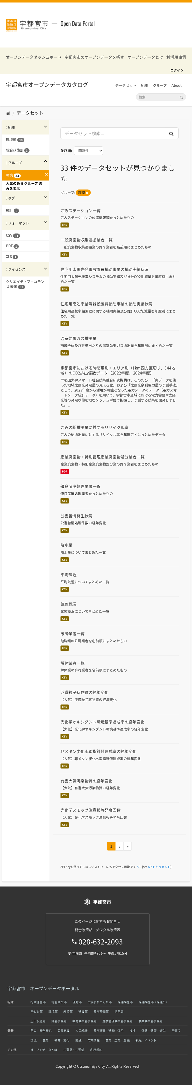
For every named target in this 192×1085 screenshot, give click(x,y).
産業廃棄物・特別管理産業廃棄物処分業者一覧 (102, 457)
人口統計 (82, 1030)
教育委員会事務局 (84, 1021)
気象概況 (68, 604)
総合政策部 (59, 1002)
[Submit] (181, 96)
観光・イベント (146, 1040)
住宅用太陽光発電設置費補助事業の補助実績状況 (104, 269)
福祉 (133, 1030)
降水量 (66, 545)
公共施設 (64, 1030)
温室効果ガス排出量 (78, 338)
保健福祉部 (125, 1002)
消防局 (119, 1011)
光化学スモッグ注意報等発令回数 (90, 810)
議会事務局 (59, 1021)
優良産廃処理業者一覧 (80, 486)
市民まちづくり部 (100, 1002)
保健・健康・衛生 (154, 1030)
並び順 (65, 150)
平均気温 (68, 575)
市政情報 (94, 1040)
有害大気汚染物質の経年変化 (86, 781)
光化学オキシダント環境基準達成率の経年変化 (102, 722)
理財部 (77, 1002)
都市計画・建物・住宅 (109, 1030)
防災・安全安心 (41, 1030)
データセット (125, 85)
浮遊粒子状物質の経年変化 (84, 692)
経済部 (68, 1011)
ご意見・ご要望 (73, 1050)
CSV (64, 225)
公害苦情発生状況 (76, 516)
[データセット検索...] (113, 133)
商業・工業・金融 (118, 1040)
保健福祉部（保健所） (153, 1002)
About (177, 85)
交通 (79, 1040)
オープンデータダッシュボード (34, 57)
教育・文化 (62, 1040)
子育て (176, 1030)
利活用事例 (176, 57)
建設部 (83, 1011)
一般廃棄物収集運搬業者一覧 (86, 240)
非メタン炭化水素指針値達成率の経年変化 (98, 751)
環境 (33, 1040)
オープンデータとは (145, 57)
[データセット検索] (161, 97)
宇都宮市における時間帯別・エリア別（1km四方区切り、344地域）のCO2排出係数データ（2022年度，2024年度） (117, 370)
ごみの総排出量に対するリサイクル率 (94, 427)
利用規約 (96, 1050)
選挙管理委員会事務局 (117, 1021)
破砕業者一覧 (72, 633)
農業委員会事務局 (150, 1021)
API (139, 866)
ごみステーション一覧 (80, 211)
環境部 (53, 1011)
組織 (144, 85)
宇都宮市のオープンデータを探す (94, 57)
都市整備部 (101, 1011)
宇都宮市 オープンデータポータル (43, 988)
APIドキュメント (159, 866)
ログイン (177, 70)
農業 (45, 1040)
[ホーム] (8, 113)
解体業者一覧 (72, 663)
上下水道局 (38, 1021)
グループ (160, 85)
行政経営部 (38, 1002)
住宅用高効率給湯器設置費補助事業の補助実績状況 (106, 304)
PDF (64, 471)
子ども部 (36, 1011)
